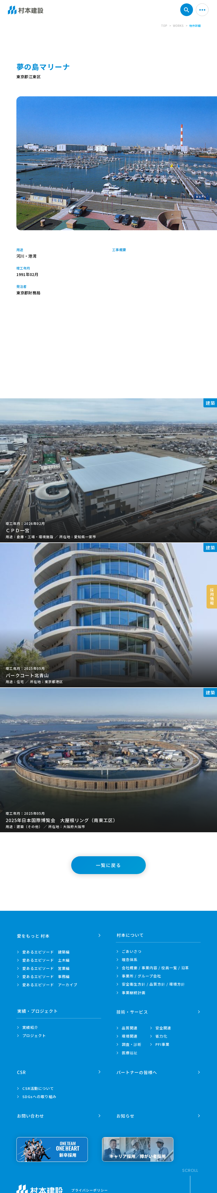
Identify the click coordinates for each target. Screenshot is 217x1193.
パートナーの (137, 1071)
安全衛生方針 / (153, 984)
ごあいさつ (132, 951)
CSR (21, 1071)
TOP (164, 25)
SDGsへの (39, 1095)
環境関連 (130, 1035)
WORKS (178, 25)
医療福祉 (130, 1052)
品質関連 (130, 1027)
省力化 (161, 1035)
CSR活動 (38, 1087)
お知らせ (126, 1114)
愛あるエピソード (46, 951)
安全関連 (163, 1027)
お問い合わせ (30, 1114)
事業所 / (141, 976)
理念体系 (130, 959)
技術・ (132, 1011)
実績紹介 (30, 1027)
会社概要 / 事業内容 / (155, 967)
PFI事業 (162, 1043)
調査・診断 (132, 1043)
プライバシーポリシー (89, 1188)
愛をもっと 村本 (33, 935)
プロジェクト (34, 1035)
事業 (134, 992)
